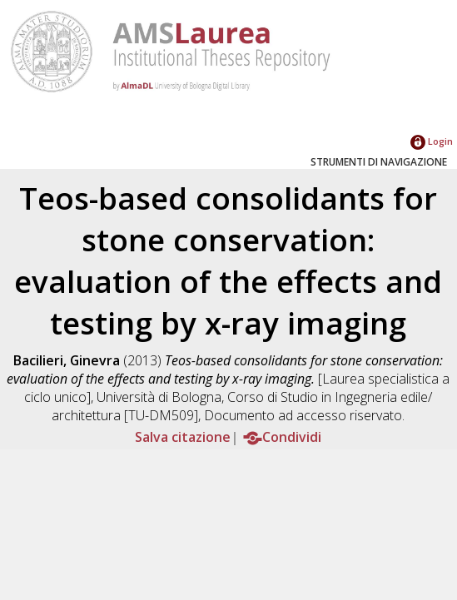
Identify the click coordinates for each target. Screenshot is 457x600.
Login (431, 141)
